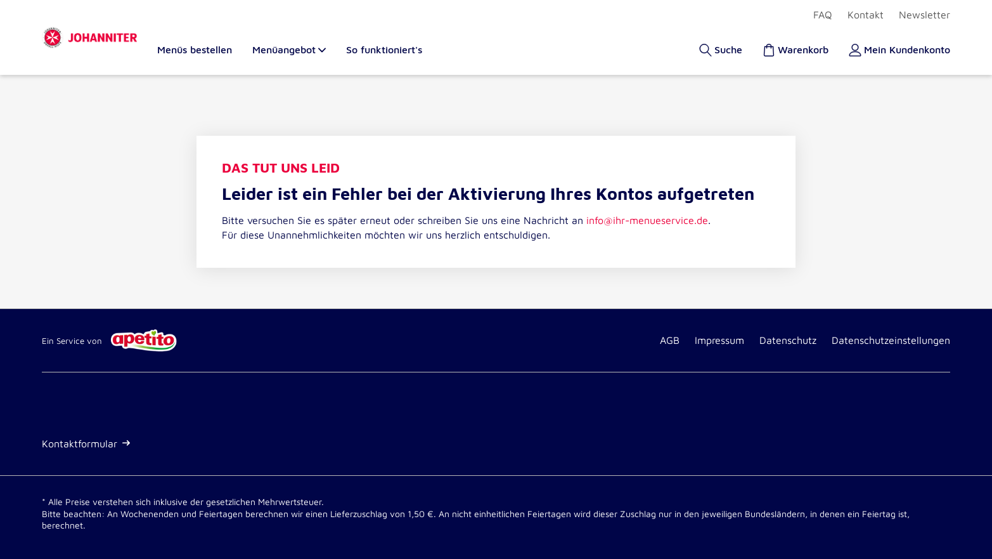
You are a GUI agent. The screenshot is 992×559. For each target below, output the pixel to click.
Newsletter (924, 14)
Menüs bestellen (194, 50)
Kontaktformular (86, 443)
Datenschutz (787, 340)
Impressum (719, 340)
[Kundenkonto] (899, 50)
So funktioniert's (384, 50)
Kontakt (865, 14)
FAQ (822, 14)
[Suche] (720, 50)
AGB (670, 340)
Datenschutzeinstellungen (891, 340)
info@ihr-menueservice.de (647, 220)
